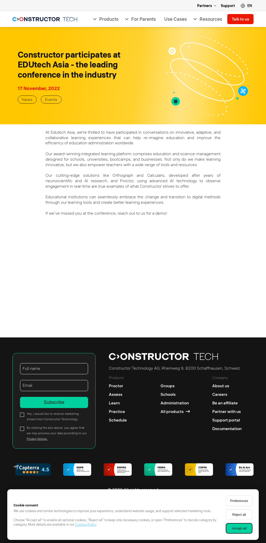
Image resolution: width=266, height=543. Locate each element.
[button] (246, 6)
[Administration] (175, 403)
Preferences (239, 501)
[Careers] (227, 394)
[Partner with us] (227, 411)
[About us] (227, 385)
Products (108, 19)
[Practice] (118, 411)
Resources (211, 19)
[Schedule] (118, 420)
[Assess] (118, 394)
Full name (31, 368)
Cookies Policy (85, 524)
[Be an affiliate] (227, 403)
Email (27, 385)
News (27, 99)
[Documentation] (227, 428)
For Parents (143, 19)
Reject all (239, 515)
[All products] (175, 411)
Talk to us (240, 19)
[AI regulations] (239, 470)
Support (228, 5)
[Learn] (118, 403)
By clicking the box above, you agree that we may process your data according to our (57, 433)
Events (51, 99)
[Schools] (175, 394)
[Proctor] (118, 385)
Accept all (239, 528)
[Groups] (175, 385)
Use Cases (175, 19)
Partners (204, 5)
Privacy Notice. (37, 438)
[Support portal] (227, 420)
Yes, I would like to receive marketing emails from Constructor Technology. (53, 416)
